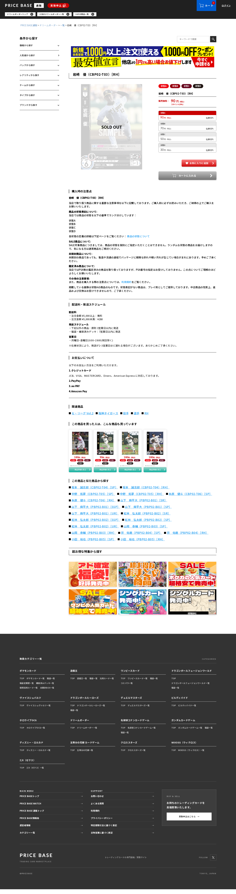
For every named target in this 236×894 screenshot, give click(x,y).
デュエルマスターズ (131, 702)
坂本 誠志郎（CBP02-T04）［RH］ (146, 492)
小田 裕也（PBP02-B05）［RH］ (142, 544)
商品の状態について (138, 237)
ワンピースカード (130, 675)
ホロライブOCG (28, 725)
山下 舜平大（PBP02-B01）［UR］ (95, 518)
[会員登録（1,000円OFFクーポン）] (142, 52)
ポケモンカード (28, 675)
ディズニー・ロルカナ (31, 747)
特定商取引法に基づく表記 (104, 830)
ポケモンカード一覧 (36, 683)
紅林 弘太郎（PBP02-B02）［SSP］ (96, 525)
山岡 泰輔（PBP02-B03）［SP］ (146, 531)
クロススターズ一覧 (137, 755)
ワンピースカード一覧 (138, 683)
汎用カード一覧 (107, 683)
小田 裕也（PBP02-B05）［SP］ (94, 544)
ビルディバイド (179, 702)
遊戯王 (74, 675)
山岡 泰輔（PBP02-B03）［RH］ (94, 538)
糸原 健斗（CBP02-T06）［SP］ (190, 499)
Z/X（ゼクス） (28, 765)
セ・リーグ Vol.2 (83, 414)
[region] (120, 14)
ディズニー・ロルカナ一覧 (38, 755)
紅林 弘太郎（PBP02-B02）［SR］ (147, 518)
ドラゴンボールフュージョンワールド (191, 675)
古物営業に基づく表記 (102, 837)
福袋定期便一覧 (27, 687)
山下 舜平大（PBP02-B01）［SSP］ (96, 512)
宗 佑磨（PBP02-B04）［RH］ (187, 538)
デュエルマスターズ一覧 (139, 710)
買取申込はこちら (189, 821)
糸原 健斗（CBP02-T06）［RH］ (94, 505)
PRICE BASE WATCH (30, 808)
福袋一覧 (51, 683)
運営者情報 (25, 830)
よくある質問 (97, 808)
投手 (126, 414)
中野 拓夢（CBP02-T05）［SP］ (93, 499)
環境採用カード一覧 (29, 692)
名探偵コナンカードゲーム (135, 725)
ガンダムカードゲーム (183, 725)
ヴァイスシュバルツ (30, 702)
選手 (136, 414)
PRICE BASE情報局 (29, 822)
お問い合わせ (97, 801)
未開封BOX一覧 (47, 692)
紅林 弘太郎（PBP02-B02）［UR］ (95, 531)
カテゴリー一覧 (27, 837)
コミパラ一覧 (127, 687)
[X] (213, 862)
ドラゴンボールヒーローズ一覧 (91, 710)
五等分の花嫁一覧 (85, 755)
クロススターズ (129, 747)
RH (146, 414)
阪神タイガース (108, 414)
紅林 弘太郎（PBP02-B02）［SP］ (148, 525)
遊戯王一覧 (82, 683)
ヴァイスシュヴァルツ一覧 (39, 710)
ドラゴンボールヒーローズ (84, 702)
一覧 (62, 26)
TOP (22, 683)
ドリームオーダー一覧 (87, 732)
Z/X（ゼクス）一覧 (35, 772)
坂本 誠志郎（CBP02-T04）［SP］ (95, 492)
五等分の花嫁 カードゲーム (84, 747)
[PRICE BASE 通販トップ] (36, 862)
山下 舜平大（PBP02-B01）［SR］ (143, 505)
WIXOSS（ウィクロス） (184, 747)
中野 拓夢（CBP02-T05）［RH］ (142, 499)
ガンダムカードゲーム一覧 (190, 732)
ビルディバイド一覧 (187, 710)
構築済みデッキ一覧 (45, 687)
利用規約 (126, 282)
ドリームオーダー (48, 26)
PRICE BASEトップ (29, 801)
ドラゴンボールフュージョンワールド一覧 (190, 687)
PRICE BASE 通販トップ (32, 815)
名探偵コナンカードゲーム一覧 (142, 732)
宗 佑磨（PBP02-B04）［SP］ (141, 538)
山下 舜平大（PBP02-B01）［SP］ (148, 512)
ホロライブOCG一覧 (36, 732)
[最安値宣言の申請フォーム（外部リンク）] (142, 63)
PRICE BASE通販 (28, 26)
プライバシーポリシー (102, 822)
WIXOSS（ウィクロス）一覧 (191, 755)
